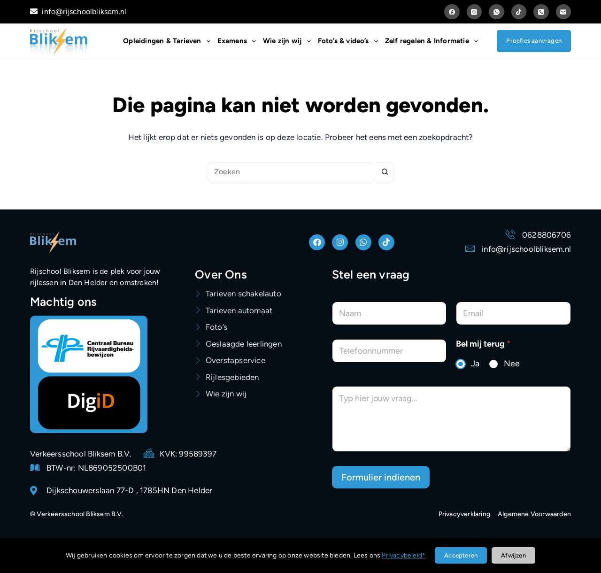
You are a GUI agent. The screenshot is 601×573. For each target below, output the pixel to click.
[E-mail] (563, 12)
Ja (475, 363)
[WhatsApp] (496, 12)
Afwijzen (513, 555)
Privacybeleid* (403, 555)
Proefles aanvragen (534, 40)
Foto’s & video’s (350, 41)
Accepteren (461, 555)
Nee (512, 363)
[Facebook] (452, 12)
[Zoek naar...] (291, 172)
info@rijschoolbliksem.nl (78, 11)
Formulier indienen (380, 477)
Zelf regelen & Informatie (433, 41)
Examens (238, 41)
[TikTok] (519, 12)
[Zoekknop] (385, 172)
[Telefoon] (541, 12)
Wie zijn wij (288, 41)
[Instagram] (474, 12)
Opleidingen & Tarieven (168, 41)
